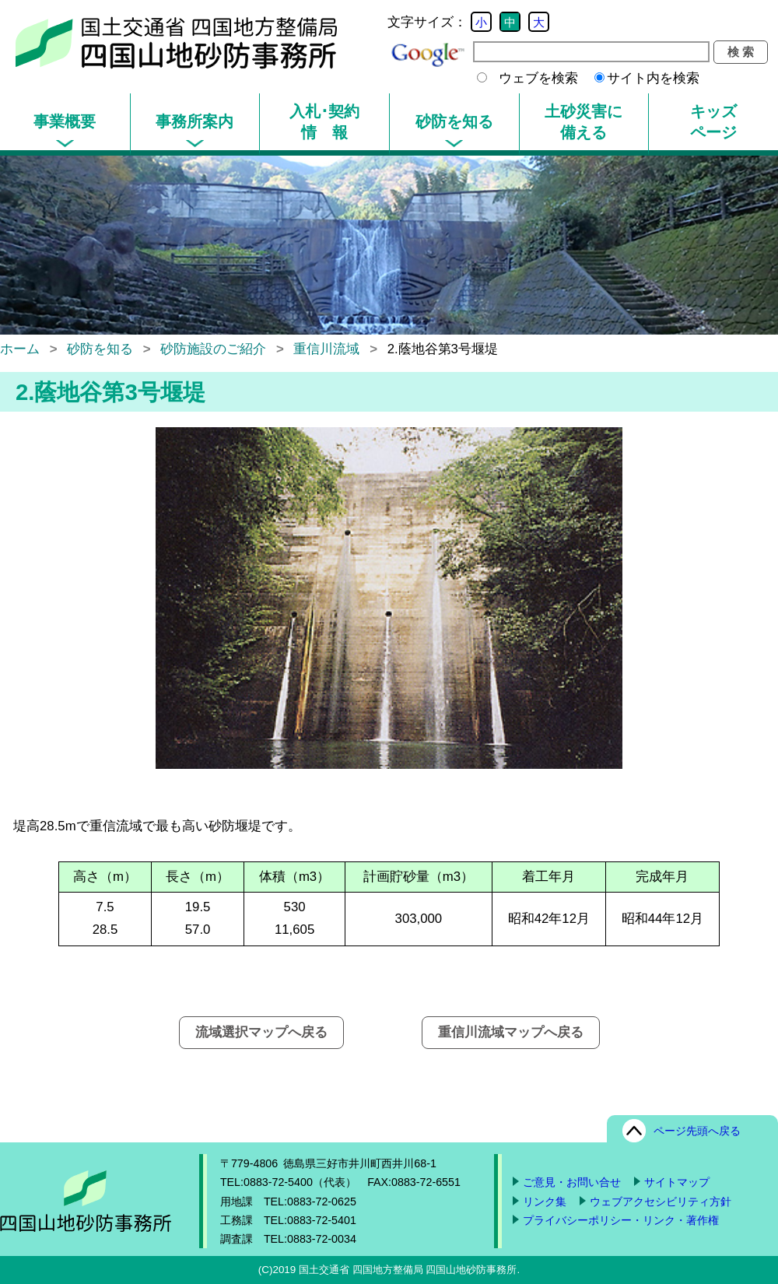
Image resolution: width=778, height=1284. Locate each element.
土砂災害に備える (583, 121)
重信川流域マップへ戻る (511, 1032)
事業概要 (64, 121)
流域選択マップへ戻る (261, 1032)
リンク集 (544, 1201)
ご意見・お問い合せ (572, 1182)
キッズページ (713, 121)
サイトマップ (677, 1182)
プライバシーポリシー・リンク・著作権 (621, 1220)
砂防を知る (454, 121)
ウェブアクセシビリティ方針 (660, 1201)
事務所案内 (194, 121)
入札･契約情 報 (324, 121)
